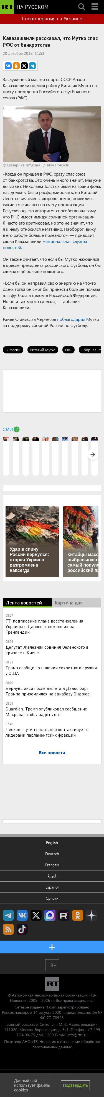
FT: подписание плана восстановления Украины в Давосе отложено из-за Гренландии (44, 626)
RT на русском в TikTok (22, 929)
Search (81, 2)
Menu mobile (95, 2)
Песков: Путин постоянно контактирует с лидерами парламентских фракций (47, 732)
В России (13, 349)
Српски (52, 898)
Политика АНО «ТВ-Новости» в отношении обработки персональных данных (52, 1044)
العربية (52, 876)
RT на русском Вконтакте (22, 915)
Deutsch (52, 853)
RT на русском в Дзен (91, 915)
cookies (21, 1090)
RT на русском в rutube (63, 915)
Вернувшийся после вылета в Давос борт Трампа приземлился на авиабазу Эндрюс (48, 691)
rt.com (50, 1007)
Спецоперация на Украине (52, 18)
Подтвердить (75, 1085)
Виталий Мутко (42, 349)
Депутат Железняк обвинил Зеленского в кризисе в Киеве (47, 649)
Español (52, 887)
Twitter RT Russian (36, 915)
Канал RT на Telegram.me (8, 915)
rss (8, 929)
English (52, 842)
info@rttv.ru (77, 1034)
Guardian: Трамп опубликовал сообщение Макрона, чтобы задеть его (46, 711)
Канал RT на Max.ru (49, 915)
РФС (68, 349)
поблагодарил (71, 319)
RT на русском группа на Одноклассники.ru (77, 915)
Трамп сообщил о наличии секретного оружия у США (51, 670)
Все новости (52, 752)
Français (52, 864)
